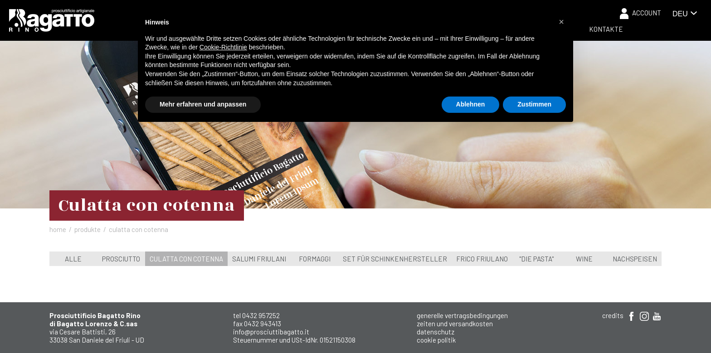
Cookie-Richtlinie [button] (223, 47)
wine (584, 259)
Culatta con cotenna (186, 259)
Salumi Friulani (259, 259)
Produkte (87, 229)
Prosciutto (121, 259)
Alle (73, 259)
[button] (561, 22)
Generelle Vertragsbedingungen (462, 315)
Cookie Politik (436, 340)
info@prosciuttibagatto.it (271, 332)
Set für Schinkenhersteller (395, 259)
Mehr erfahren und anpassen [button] (203, 104)
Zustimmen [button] (534, 104)
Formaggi (315, 259)
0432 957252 (261, 315)
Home (57, 229)
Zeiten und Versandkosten (455, 323)
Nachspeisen (635, 259)
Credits (612, 315)
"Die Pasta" (536, 259)
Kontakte (606, 29)
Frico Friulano (482, 259)
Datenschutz (435, 332)
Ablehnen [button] (470, 104)
